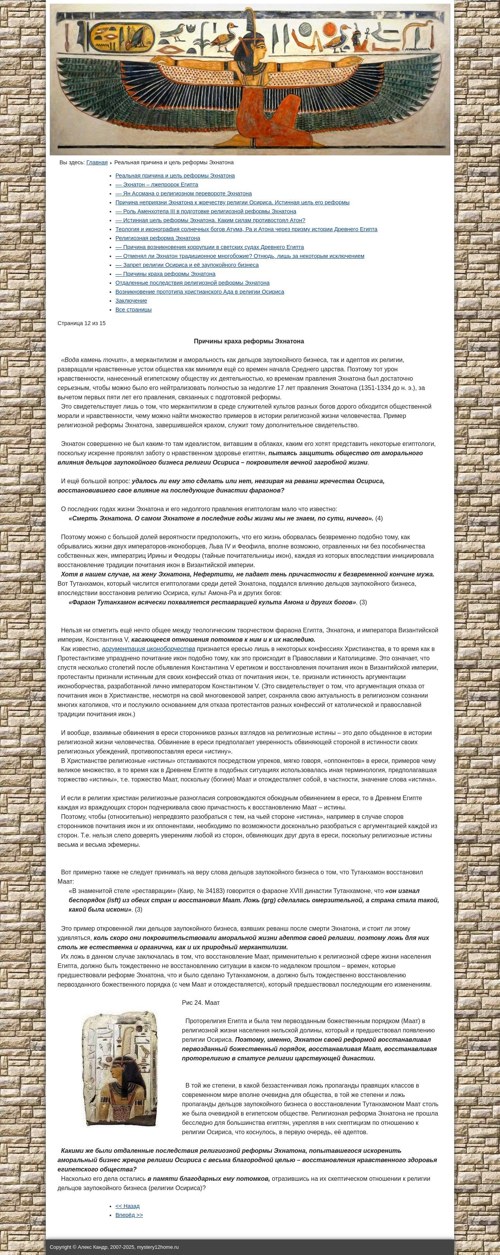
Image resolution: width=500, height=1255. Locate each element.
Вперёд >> (129, 1215)
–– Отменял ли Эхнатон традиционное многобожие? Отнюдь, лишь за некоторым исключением (239, 256)
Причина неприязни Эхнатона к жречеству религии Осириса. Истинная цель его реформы (232, 202)
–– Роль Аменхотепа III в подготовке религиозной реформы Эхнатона (205, 211)
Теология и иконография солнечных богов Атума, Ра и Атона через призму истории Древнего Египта (246, 229)
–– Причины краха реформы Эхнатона (165, 274)
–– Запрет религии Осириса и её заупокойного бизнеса (187, 265)
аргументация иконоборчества (148, 649)
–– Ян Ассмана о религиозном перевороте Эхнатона (183, 193)
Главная (97, 162)
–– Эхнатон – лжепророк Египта (156, 184)
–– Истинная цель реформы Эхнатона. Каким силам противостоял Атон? (210, 220)
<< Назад (127, 1206)
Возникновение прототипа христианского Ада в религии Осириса (199, 292)
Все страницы (133, 309)
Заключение (131, 301)
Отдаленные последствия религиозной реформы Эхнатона (192, 283)
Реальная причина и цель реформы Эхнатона (175, 175)
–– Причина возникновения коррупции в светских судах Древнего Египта (209, 247)
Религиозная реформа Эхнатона (157, 238)
